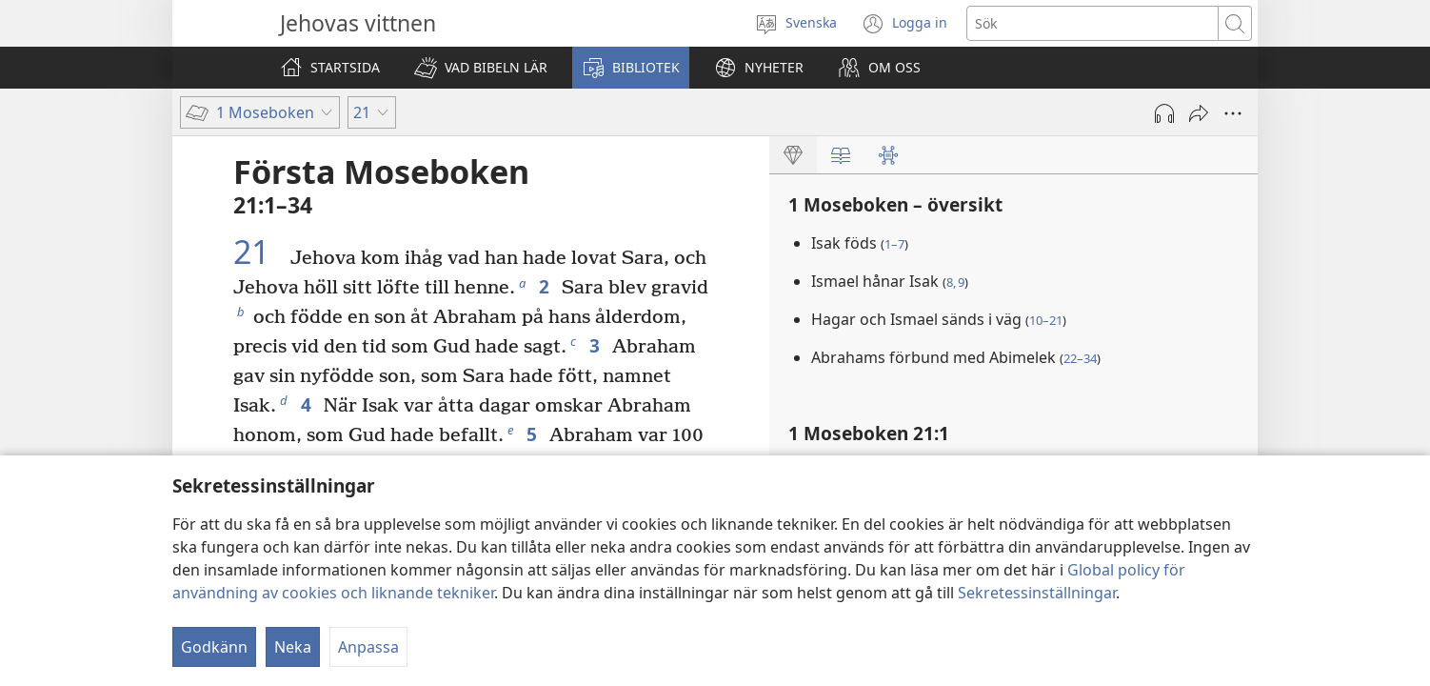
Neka (292, 646)
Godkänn (214, 646)
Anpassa (368, 646)
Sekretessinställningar (1037, 592)
